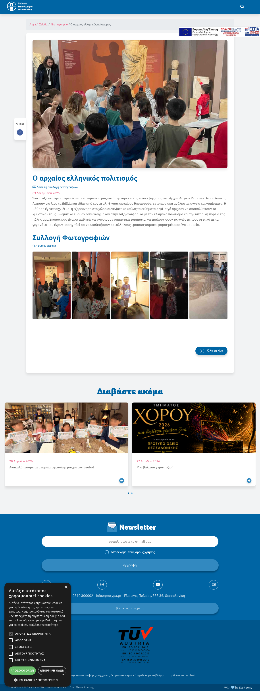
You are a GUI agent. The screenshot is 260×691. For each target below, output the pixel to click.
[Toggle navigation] (251, 6)
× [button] (65, 587)
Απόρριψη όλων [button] (52, 670)
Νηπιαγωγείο (59, 24)
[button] (128, 493)
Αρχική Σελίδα (38, 24)
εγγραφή (130, 565)
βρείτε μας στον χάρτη (130, 608)
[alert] (37, 635)
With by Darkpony (238, 687)
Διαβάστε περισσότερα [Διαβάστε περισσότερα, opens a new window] (43, 625)
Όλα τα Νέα (211, 350)
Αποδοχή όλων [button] (22, 670)
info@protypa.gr (108, 595)
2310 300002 (83, 595)
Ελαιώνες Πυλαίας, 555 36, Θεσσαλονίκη (154, 595)
